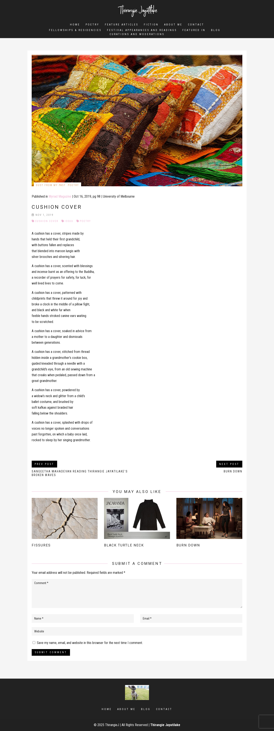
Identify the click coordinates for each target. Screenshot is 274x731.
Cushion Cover (46, 221)
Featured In (194, 31)
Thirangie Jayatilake (165, 725)
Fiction (151, 24)
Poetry (92, 24)
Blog (215, 31)
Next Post (229, 464)
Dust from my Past (51, 185)
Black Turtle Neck (124, 545)
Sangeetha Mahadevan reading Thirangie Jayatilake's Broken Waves (80, 473)
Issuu (69, 221)
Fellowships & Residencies (75, 31)
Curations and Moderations (137, 35)
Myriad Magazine (60, 196)
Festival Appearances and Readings (142, 31)
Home (75, 24)
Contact (196, 24)
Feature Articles (121, 24)
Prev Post (44, 464)
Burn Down (233, 471)
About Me (173, 24)
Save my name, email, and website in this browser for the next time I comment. (90, 643)
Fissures (41, 545)
